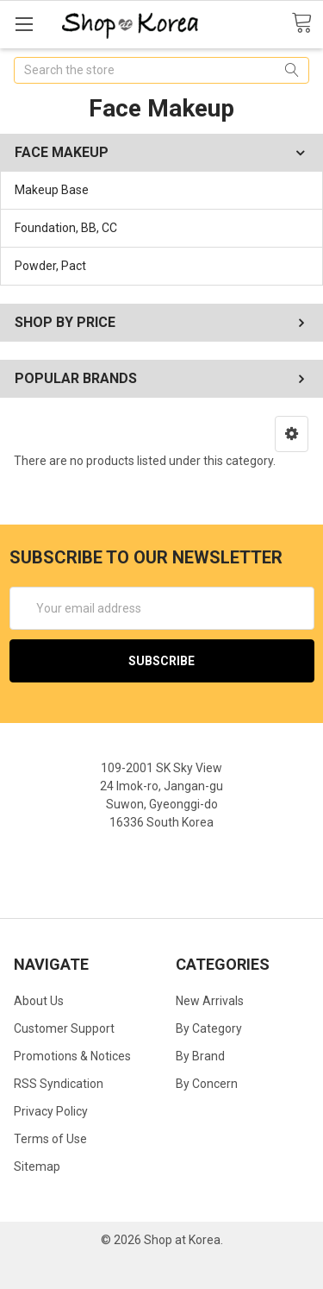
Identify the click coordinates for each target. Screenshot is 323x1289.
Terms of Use (50, 1139)
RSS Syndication (58, 1084)
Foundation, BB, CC (66, 228)
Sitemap (37, 1166)
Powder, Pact (50, 266)
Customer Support (64, 1028)
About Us (39, 1001)
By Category (209, 1028)
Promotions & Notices (72, 1056)
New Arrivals (210, 1001)
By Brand (200, 1056)
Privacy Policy (51, 1111)
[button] (291, 434)
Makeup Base (52, 190)
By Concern (207, 1084)
